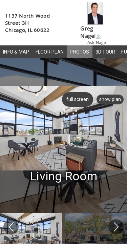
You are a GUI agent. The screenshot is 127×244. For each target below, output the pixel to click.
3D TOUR (105, 52)
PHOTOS (79, 52)
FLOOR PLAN (50, 52)
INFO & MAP (16, 52)
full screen (76, 99)
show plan (110, 99)
